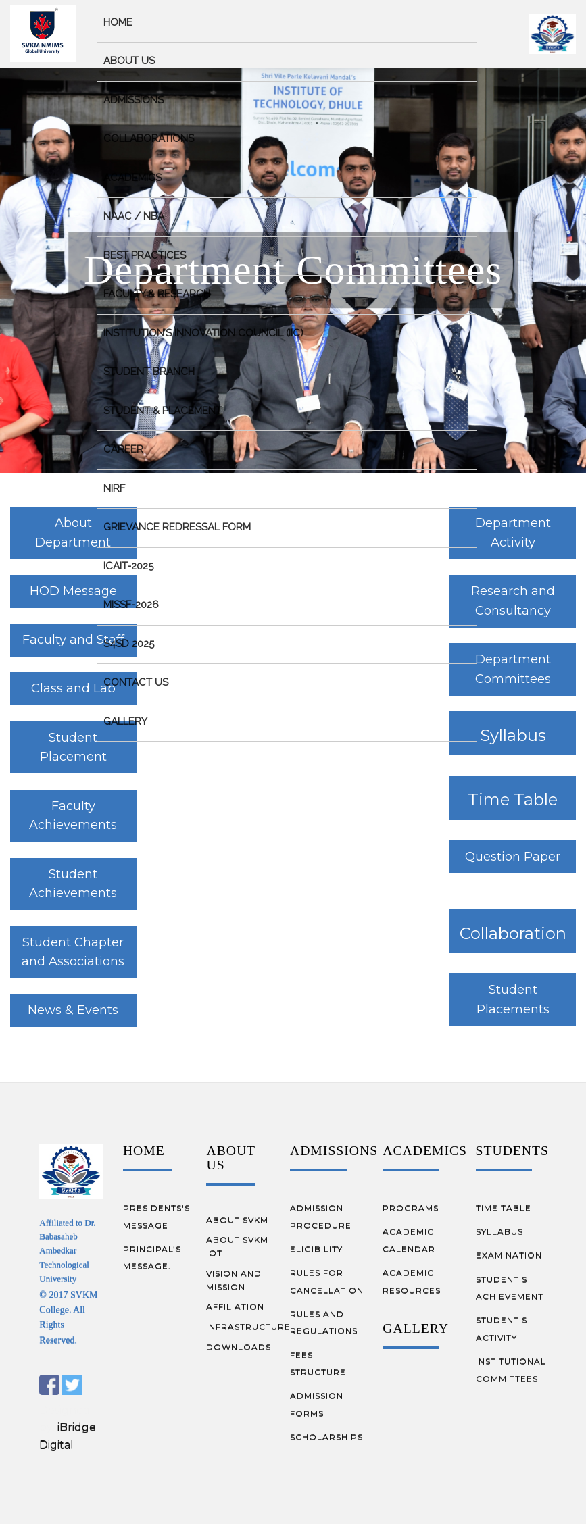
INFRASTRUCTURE (248, 1326)
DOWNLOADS (238, 1347)
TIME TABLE (503, 1207)
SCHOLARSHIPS (326, 1436)
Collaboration (513, 933)
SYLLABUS (499, 1231)
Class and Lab (73, 688)
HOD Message (73, 591)
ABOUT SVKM (237, 1220)
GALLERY (416, 1328)
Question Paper (512, 856)
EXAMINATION (509, 1255)
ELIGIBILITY (316, 1249)
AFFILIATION (235, 1306)
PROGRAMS (411, 1207)
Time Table (513, 799)
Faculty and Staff (73, 639)
